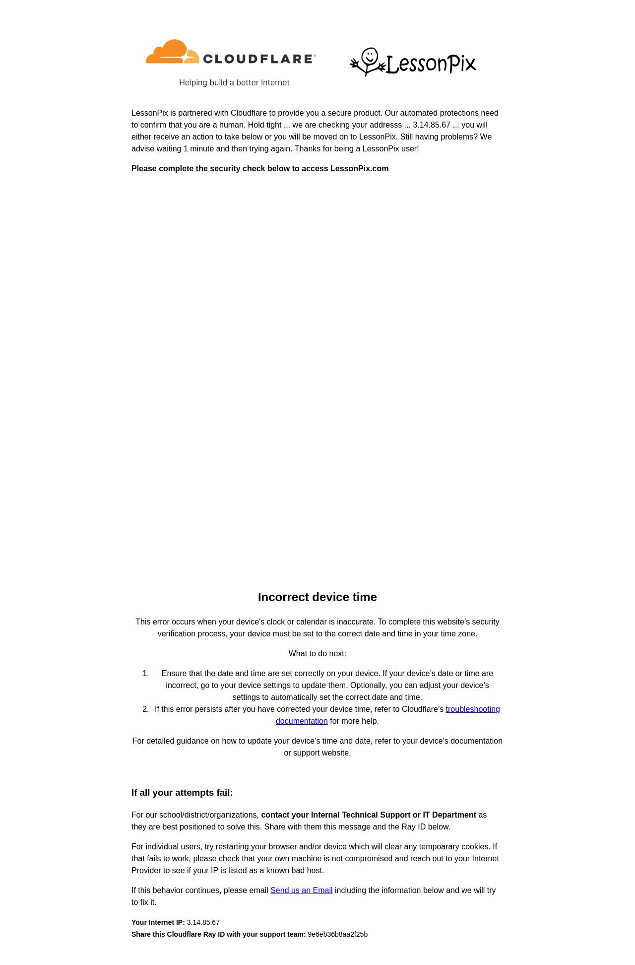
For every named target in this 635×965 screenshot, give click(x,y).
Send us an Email (301, 890)
